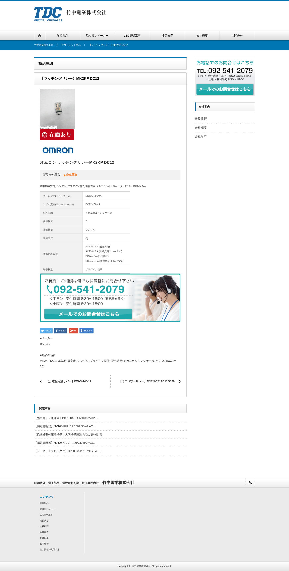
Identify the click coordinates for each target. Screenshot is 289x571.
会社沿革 (201, 136)
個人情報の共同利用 (50, 549)
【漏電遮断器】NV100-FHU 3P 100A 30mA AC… (65, 426)
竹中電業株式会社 (141, 566)
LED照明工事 (46, 515)
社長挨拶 (201, 118)
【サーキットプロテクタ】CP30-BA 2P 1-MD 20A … (68, 451)
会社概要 (201, 127)
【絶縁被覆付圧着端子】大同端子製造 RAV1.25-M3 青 (68, 434)
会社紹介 (44, 532)
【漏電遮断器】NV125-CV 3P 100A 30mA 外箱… (65, 442)
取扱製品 (44, 503)
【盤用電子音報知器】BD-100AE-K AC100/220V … (66, 418)
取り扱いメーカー (48, 509)
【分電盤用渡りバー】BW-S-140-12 (68, 381)
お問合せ (44, 543)
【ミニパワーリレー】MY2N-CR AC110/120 (147, 381)
